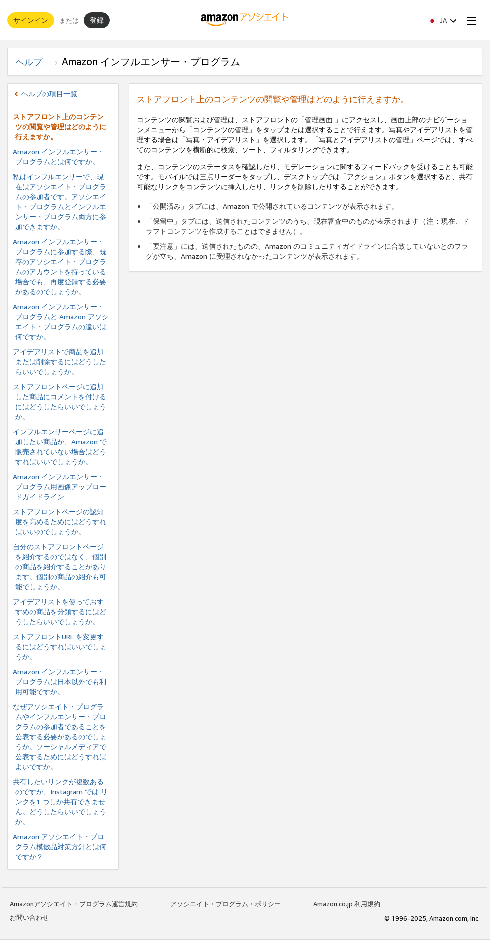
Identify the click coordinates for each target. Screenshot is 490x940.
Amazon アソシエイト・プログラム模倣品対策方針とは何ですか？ (59, 846)
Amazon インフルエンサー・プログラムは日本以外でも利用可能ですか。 (59, 682)
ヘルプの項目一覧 (50, 94)
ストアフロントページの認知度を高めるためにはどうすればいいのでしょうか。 (59, 522)
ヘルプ (34, 62)
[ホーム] (245, 20)
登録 (97, 20)
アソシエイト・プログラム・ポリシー (225, 904)
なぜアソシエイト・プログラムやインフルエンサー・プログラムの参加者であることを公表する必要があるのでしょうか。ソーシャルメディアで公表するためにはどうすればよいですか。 (59, 736)
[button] (443, 20)
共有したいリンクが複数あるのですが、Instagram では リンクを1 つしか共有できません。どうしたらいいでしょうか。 (60, 802)
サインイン (31, 20)
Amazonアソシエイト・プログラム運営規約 (74, 904)
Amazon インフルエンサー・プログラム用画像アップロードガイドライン (59, 486)
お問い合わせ (29, 918)
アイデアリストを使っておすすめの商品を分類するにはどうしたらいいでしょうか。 (59, 612)
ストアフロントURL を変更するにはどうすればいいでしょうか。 (59, 646)
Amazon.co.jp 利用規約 (347, 904)
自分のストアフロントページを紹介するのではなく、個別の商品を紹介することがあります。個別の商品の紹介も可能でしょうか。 (59, 566)
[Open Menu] (470, 20)
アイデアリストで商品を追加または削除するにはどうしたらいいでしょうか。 (59, 362)
